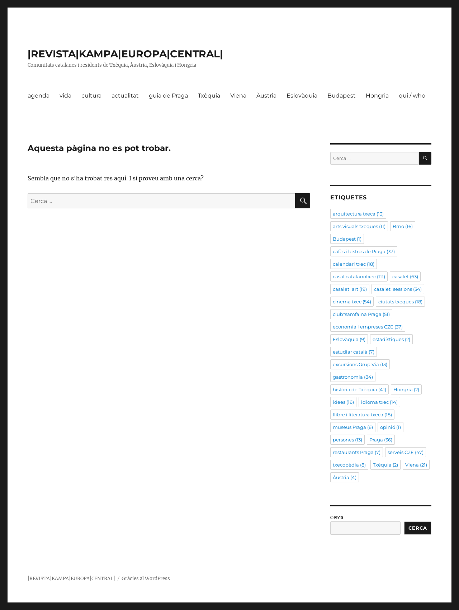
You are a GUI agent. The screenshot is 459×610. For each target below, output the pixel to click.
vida (65, 95)
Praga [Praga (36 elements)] (380, 440)
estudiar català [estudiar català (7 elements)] (353, 352)
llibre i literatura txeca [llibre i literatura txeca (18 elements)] (362, 414)
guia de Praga (168, 95)
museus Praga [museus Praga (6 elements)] (353, 427)
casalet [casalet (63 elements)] (405, 276)
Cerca (336, 518)
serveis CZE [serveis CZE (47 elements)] (405, 452)
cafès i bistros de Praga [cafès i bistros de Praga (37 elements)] (364, 251)
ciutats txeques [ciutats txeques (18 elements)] (400, 301)
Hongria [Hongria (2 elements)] (406, 389)
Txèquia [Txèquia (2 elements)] (385, 465)
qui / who (412, 95)
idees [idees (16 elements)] (343, 402)
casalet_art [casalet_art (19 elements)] (350, 289)
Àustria (266, 95)
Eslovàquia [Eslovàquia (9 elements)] (349, 339)
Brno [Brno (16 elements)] (403, 226)
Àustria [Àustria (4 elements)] (344, 477)
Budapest (341, 95)
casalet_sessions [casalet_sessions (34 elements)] (398, 289)
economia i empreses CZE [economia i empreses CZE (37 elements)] (368, 327)
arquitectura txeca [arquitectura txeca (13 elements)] (358, 214)
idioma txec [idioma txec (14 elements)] (379, 402)
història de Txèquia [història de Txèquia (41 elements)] (359, 389)
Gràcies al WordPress (146, 579)
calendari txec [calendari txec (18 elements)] (353, 264)
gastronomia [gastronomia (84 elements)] (353, 377)
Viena (238, 95)
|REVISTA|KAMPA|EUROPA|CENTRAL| (125, 54)
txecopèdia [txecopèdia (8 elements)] (349, 465)
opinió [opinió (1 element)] (390, 427)
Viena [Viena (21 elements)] (416, 465)
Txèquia (209, 95)
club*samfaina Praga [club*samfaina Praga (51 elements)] (361, 314)
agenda (38, 95)
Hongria (377, 95)
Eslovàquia (302, 95)
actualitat (125, 95)
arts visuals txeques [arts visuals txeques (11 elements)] (359, 226)
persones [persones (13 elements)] (347, 440)
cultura (91, 95)
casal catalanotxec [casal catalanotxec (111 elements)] (359, 276)
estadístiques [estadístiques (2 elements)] (391, 339)
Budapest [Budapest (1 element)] (347, 239)
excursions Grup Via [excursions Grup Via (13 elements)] (360, 364)
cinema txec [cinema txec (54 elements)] (352, 301)
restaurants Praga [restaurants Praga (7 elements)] (356, 452)
